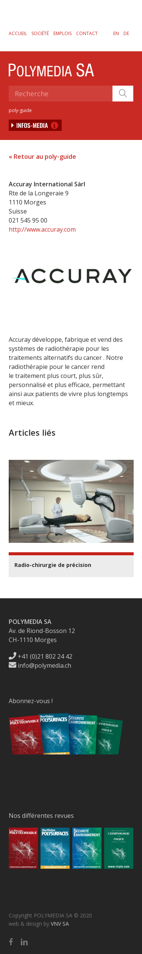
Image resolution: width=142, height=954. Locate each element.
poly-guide (20, 110)
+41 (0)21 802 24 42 (40, 656)
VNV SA (60, 923)
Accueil (18, 33)
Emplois (62, 33)
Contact (87, 33)
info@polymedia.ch (40, 665)
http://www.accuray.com (42, 229)
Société (40, 33)
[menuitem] (116, 33)
